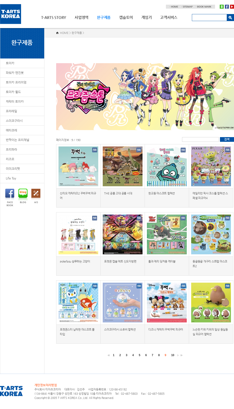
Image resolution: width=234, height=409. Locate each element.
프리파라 (11, 149)
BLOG (23, 196)
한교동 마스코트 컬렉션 (161, 193)
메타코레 (11, 130)
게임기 (146, 17)
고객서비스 (168, 17)
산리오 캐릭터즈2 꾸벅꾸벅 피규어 (78, 196)
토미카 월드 (13, 92)
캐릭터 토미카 (15, 101)
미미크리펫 (13, 168)
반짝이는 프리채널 (17, 140)
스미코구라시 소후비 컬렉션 (120, 329)
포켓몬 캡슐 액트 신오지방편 (120, 261)
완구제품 (104, 17)
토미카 (10, 63)
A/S (35, 196)
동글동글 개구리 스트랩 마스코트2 (210, 264)
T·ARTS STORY (53, 17)
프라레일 (11, 111)
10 (172, 355)
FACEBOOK (9, 198)
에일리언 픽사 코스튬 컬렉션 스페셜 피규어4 (210, 196)
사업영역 (81, 17)
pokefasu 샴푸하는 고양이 (75, 261)
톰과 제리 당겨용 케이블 (162, 261)
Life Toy (11, 178)
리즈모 (10, 159)
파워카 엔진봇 (15, 72)
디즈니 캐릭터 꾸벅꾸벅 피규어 (165, 329)
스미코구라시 (14, 120)
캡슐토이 (126, 17)
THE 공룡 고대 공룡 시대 (118, 193)
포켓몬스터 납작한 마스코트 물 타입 (77, 332)
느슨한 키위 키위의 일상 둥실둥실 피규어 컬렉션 (210, 332)
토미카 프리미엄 (16, 82)
